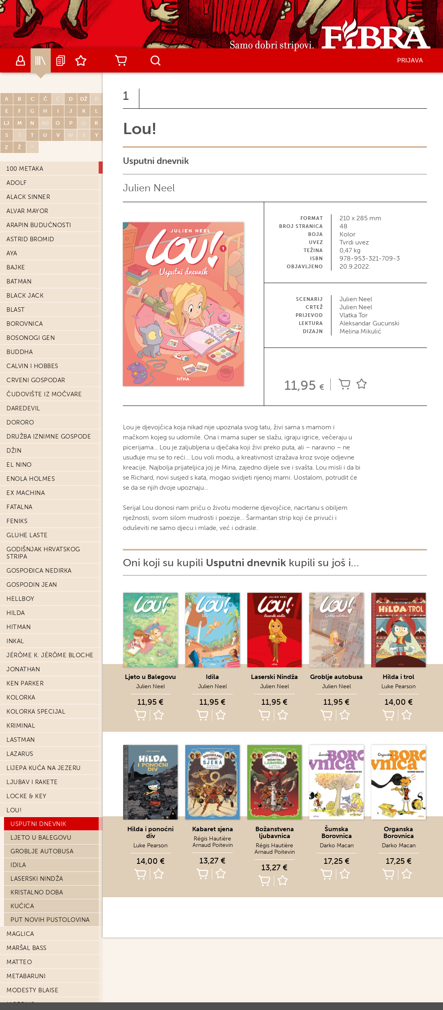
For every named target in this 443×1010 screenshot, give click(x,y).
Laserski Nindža (36, 681)
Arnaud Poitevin (213, 845)
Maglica (20, 736)
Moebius (20, 807)
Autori (20, 60)
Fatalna (19, 309)
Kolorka (20, 500)
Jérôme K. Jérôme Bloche (50, 458)
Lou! (14, 613)
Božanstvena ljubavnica (274, 832)
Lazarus (19, 556)
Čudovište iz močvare (44, 197)
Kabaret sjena (212, 829)
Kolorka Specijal (35, 514)
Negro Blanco (31, 821)
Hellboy (20, 401)
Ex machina (25, 295)
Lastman (20, 542)
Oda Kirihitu (27, 955)
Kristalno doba (36, 695)
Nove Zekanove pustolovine (32, 923)
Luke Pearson (398, 686)
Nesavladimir (28, 849)
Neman (17, 835)
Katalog (41, 60)
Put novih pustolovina (50, 722)
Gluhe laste (27, 337)
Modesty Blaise (32, 793)
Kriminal (20, 528)
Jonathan (23, 472)
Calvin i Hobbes (32, 168)
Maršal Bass (26, 750)
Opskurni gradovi (36, 969)
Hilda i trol (398, 677)
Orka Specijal (29, 997)
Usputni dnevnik (38, 626)
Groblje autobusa (41, 654)
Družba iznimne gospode (48, 239)
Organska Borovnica (398, 832)
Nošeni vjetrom (33, 905)
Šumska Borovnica (336, 832)
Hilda (15, 415)
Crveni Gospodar (35, 182)
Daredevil (23, 211)
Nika (13, 891)
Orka (14, 983)
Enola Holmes (30, 281)
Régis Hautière (212, 838)
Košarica (120, 60)
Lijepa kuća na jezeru (43, 570)
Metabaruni (26, 778)
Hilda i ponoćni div (150, 832)
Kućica (22, 708)
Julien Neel (149, 188)
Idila (18, 667)
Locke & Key (26, 598)
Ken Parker (24, 486)
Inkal (15, 443)
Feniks (16, 323)
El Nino (19, 267)
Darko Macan (337, 845)
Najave (61, 60)
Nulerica (21, 941)
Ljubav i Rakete (32, 584)
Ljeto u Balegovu (40, 640)
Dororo (20, 225)
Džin (13, 253)
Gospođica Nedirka (39, 373)
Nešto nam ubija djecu (45, 863)
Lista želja (81, 60)
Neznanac (23, 877)
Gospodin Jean (31, 387)
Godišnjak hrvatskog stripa (43, 355)
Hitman (18, 429)
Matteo (19, 764)
